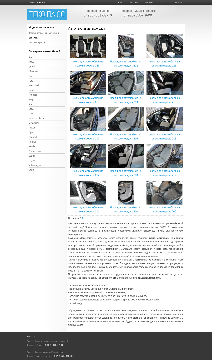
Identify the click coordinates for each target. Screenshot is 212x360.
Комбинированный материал (44, 33)
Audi (31, 57)
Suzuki (32, 156)
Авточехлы (134, 2)
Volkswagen (35, 165)
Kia (30, 104)
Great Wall (34, 85)
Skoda (32, 146)
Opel (31, 132)
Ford (31, 80)
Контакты (177, 2)
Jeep (31, 99)
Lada (31, 109)
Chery (32, 66)
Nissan (32, 127)
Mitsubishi (34, 123)
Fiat (30, 76)
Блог (120, 2)
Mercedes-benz (36, 118)
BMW (31, 62)
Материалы (150, 2)
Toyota (32, 160)
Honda (32, 90)
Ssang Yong (35, 151)
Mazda (32, 113)
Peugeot (33, 137)
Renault (32, 141)
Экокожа (33, 37)
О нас (164, 2)
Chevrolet (33, 71)
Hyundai (33, 95)
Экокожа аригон (37, 42)
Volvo (31, 170)
